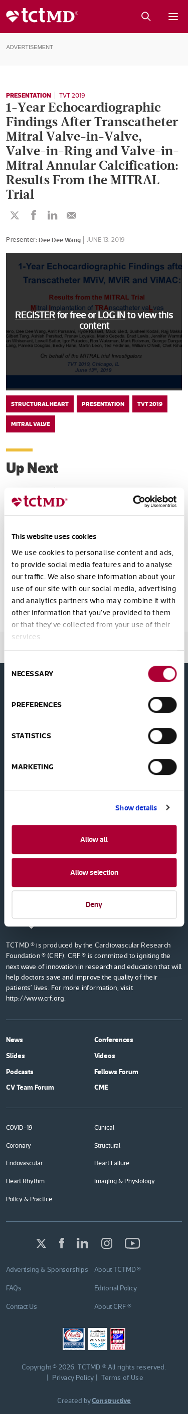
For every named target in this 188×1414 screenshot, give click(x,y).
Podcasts (20, 1072)
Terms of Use (122, 1377)
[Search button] (145, 17)
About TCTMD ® (117, 1269)
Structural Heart (40, 403)
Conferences (113, 1040)
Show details (136, 807)
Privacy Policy (73, 1377)
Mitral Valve (30, 423)
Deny (94, 904)
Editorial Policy (115, 1288)
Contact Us (21, 1306)
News (14, 1040)
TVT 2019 (72, 95)
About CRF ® (112, 1306)
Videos (104, 1056)
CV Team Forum (30, 1087)
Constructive (111, 1400)
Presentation (28, 95)
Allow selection (94, 872)
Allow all (94, 839)
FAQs (14, 1288)
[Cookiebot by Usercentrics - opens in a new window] (133, 501)
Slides (15, 1056)
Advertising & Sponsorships (47, 1269)
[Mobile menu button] (173, 17)
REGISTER (35, 315)
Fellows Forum (116, 1072)
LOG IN (111, 315)
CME (101, 1087)
